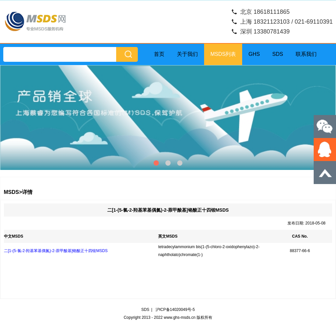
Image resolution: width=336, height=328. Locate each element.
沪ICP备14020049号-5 (175, 309)
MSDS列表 (223, 54)
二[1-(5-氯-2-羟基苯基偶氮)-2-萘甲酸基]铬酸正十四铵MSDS (56, 250)
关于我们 (187, 54)
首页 (159, 54)
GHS (254, 54)
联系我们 (306, 54)
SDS (277, 54)
